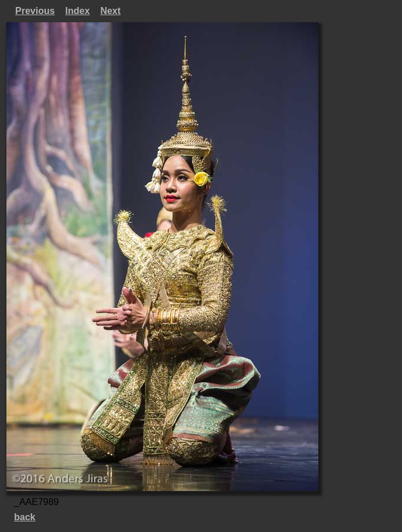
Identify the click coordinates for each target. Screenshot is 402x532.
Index (78, 11)
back (24, 517)
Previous (35, 11)
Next (110, 11)
